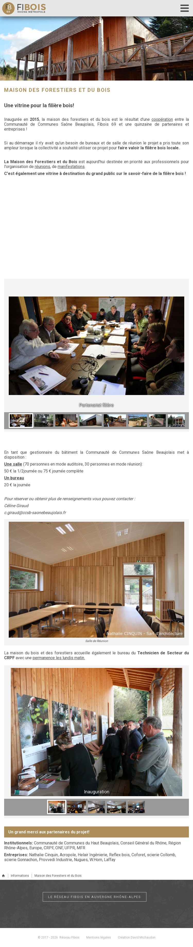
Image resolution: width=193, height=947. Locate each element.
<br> (96, 232)
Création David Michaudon (137, 937)
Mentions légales (98, 937)
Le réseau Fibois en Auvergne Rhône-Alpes (94, 897)
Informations (20, 875)
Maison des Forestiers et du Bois (58, 875)
